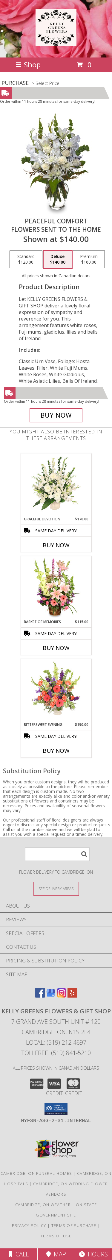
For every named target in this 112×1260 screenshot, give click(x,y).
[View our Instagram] (61, 995)
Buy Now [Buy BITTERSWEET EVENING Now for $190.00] (56, 751)
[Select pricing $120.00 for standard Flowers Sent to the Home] (26, 259)
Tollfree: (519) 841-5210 (56, 1053)
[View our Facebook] (40, 995)
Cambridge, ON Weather (43, 1204)
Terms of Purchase (73, 1225)
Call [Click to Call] (19, 1254)
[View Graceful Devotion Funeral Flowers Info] (56, 485)
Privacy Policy (29, 1225)
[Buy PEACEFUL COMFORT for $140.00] (56, 415)
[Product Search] (57, 854)
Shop (28, 64)
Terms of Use (56, 1236)
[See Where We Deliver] (56, 888)
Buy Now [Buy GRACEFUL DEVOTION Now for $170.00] (56, 545)
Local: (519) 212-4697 (56, 1042)
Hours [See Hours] (93, 1254)
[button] (56, 1109)
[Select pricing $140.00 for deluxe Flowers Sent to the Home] (58, 259)
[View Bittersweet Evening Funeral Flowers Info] (56, 690)
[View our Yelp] (72, 995)
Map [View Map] (56, 1254)
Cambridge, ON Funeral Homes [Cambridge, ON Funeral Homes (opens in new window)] (36, 1173)
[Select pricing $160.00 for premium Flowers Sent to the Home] (89, 259)
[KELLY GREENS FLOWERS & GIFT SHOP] (56, 43)
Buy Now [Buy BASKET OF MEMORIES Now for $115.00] (56, 648)
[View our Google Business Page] (51, 995)
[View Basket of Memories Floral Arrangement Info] (56, 588)
